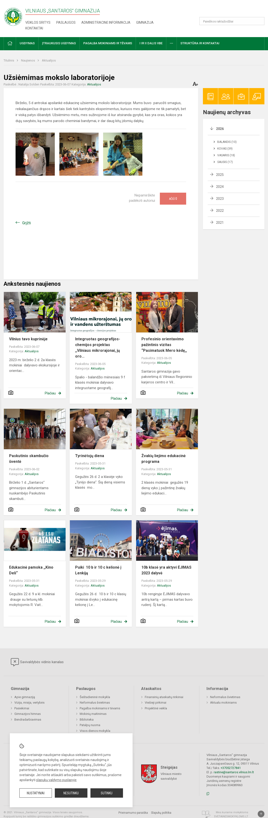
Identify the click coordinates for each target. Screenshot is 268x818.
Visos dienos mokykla (95, 731)
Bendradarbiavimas (27, 719)
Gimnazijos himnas (27, 714)
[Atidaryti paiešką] (259, 21)
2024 (220, 187)
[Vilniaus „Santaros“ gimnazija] (13, 15)
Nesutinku (71, 793)
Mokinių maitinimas (93, 714)
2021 (220, 222)
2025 (220, 175)
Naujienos (28, 60)
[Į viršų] (261, 814)
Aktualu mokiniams (223, 702)
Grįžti (26, 223)
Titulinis (9, 60)
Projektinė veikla (156, 708)
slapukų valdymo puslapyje (56, 780)
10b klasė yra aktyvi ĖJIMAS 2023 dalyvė (166, 570)
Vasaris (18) (226, 155)
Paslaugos (66, 22)
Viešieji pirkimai (155, 702)
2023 (220, 199)
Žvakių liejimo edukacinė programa (163, 459)
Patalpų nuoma (90, 725)
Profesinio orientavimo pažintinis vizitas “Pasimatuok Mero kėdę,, (164, 345)
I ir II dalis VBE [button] (151, 43)
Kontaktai (34, 28)
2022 (220, 211)
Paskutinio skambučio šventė (29, 459)
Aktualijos (49, 60)
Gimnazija (145, 22)
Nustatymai (36, 793)
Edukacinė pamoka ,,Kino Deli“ (31, 570)
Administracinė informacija (105, 22)
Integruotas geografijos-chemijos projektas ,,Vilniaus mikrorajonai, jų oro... (97, 348)
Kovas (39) (225, 148)
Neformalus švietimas (95, 702)
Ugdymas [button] (27, 43)
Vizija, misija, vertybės (29, 702)
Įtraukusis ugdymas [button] (59, 43)
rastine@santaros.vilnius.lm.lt (234, 772)
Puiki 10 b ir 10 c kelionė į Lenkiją (98, 570)
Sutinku (106, 793)
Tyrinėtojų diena (89, 456)
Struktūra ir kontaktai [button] (199, 43)
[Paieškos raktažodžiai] (232, 21)
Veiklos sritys (37, 22)
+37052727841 (231, 768)
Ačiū (173, 198)
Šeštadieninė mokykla (95, 697)
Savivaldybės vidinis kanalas (37, 662)
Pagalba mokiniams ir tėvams (100, 708)
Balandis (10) (227, 142)
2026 (220, 129)
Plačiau (50, 393)
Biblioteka (87, 719)
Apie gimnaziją (24, 697)
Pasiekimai (21, 708)
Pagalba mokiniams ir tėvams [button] (107, 43)
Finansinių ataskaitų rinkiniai (164, 697)
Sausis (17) (225, 162)
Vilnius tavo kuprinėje (28, 339)
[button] (232, 10)
